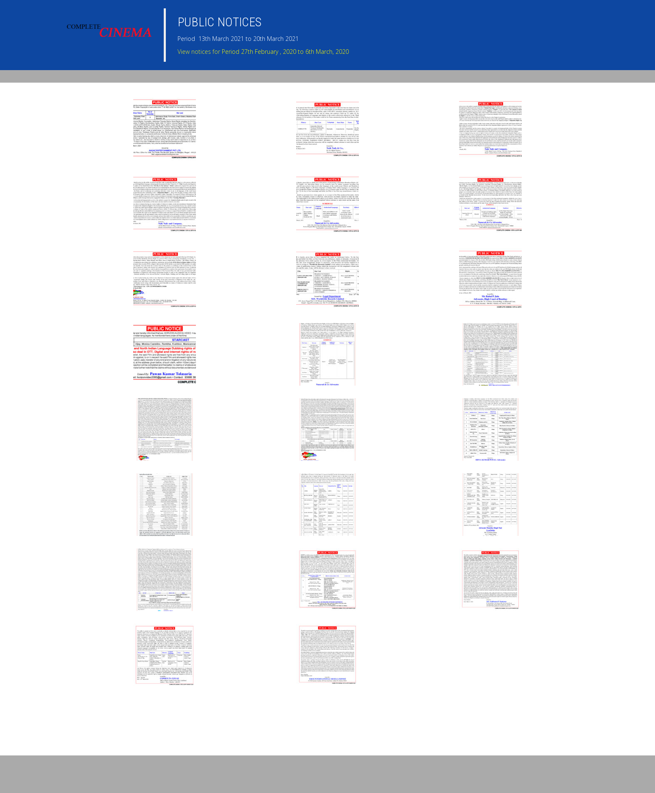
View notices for (263, 52)
